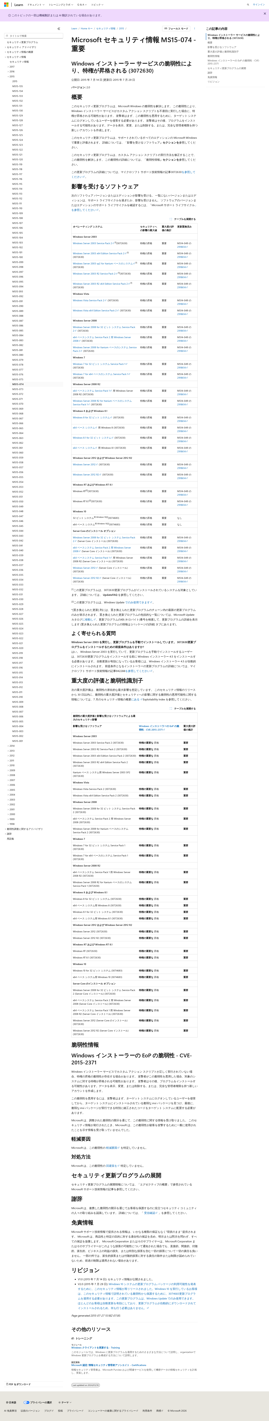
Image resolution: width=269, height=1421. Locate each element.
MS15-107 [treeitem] (17, 223)
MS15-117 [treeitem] (17, 174)
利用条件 (147, 1410)
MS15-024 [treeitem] (17, 628)
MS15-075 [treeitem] (17, 379)
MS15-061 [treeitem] (17, 447)
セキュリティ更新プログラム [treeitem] (22, 42)
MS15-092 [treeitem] (17, 296)
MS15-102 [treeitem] (17, 247)
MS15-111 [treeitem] (17, 203)
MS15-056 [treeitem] (17, 472)
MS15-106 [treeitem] (17, 227)
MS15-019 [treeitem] (17, 653)
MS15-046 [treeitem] (17, 521)
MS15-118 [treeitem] (17, 169)
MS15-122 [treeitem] (17, 149)
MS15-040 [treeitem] (17, 550)
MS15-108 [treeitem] (17, 218)
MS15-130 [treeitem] (17, 110)
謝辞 (210, 72)
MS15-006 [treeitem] (17, 716)
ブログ (47, 1410)
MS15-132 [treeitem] (17, 100)
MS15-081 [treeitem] (17, 350)
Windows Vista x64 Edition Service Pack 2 (95, 310)
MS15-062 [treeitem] (17, 442)
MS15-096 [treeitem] (17, 276)
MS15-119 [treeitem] (17, 164)
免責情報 (212, 77)
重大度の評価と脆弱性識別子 (223, 51)
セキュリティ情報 (105, 28)
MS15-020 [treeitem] (17, 648)
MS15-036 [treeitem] (17, 569)
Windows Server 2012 (84, 464)
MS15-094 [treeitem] (17, 286)
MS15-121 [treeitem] (17, 154)
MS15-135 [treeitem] (17, 86)
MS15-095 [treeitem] (17, 281)
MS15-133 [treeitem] (17, 96)
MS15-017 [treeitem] (17, 662)
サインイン (259, 4)
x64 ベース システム (84, 427)
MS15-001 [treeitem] (17, 741)
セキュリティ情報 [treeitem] (19, 61)
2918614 (181, 246)
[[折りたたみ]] (59, 29)
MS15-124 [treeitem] (17, 139)
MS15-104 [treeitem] (17, 237)
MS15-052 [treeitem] (17, 491)
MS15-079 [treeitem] (17, 359)
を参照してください (137, 671)
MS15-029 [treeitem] (17, 604)
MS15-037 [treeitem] (17, 565)
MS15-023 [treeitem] (17, 633)
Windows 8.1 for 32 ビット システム (92, 437)
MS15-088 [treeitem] (17, 315)
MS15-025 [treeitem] (17, 623)
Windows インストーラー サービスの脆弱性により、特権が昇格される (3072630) (234, 36)
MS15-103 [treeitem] (17, 242)
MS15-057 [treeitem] (17, 467)
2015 (121, 28)
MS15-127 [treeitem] (17, 125)
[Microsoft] (6, 4)
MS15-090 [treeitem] (17, 306)
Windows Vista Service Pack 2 (88, 300)
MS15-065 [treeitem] (17, 428)
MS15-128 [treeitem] (17, 120)
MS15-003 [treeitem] (17, 731)
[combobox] (33, 36)
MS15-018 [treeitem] (17, 657)
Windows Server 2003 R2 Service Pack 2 (94, 273)
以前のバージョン (30, 1410)
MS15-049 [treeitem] (17, 506)
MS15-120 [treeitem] (17, 159)
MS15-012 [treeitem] (17, 687)
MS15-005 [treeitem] (17, 721)
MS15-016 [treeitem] (17, 667)
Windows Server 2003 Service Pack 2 (92, 243)
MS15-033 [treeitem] (17, 584)
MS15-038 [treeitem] (17, 560)
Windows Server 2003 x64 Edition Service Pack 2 (98, 253)
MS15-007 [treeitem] (17, 711)
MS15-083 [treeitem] (17, 340)
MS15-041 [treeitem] (17, 545)
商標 (158, 1410)
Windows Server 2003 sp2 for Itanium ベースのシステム (103, 263)
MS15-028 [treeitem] (17, 609)
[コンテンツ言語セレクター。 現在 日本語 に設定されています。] (11, 1402)
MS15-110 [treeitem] (17, 208)
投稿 (60, 1410)
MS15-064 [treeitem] (17, 433)
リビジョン (214, 81)
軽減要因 (111, 1147)
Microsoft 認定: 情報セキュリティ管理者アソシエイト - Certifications (108, 1365)
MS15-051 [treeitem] (17, 496)
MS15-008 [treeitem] (17, 706)
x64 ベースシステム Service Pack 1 (91, 390)
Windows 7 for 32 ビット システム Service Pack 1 (99, 364)
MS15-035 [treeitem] (17, 574)
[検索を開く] (248, 5)
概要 (210, 42)
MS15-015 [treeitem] (17, 672)
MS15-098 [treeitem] (17, 266)
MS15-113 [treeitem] (17, 193)
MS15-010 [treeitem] (17, 696)
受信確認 (149, 1213)
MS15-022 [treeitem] (17, 638)
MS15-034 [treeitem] (17, 579)
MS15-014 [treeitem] (17, 677)
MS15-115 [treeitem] (17, 184)
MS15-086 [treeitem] (17, 325)
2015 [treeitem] (14, 81)
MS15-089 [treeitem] (17, 311)
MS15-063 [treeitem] (17, 438)
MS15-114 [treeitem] (17, 188)
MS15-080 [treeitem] (17, 354)
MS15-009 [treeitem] (17, 701)
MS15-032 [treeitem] (17, 589)
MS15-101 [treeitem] (17, 252)
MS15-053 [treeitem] (17, 486)
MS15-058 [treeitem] (17, 462)
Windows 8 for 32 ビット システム (91, 417)
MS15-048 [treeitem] (17, 511)
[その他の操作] (195, 28)
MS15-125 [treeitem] (17, 135)
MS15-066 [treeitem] (17, 423)
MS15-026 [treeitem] (17, 618)
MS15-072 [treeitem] (17, 394)
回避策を (111, 1165)
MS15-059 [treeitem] (17, 457)
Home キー (87, 28)
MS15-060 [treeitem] (17, 452)
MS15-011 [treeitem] (17, 692)
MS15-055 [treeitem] (17, 477)
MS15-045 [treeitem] (17, 526)
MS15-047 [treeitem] (17, 516)
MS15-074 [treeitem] (18, 384)
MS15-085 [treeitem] (17, 330)
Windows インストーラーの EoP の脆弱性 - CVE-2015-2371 (234, 62)
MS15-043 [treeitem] (17, 535)
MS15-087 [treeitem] (17, 320)
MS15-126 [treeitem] (17, 130)
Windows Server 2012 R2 (86, 474)
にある (135, 699)
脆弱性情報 (214, 56)
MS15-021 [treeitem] (17, 643)
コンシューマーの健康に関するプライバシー (112, 1410)
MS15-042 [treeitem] (17, 540)
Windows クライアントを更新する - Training (95, 1347)
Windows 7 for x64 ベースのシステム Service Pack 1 (100, 374)
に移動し (87, 619)
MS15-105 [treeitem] (17, 232)
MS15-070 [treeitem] (17, 403)
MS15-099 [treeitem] (17, 262)
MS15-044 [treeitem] (17, 530)
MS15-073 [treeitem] (17, 389)
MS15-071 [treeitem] (17, 399)
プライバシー (74, 1410)
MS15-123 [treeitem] (17, 144)
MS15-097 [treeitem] (17, 271)
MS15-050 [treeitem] (17, 501)
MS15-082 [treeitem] (17, 345)
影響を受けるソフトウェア (222, 47)
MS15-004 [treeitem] (17, 726)
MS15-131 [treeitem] (17, 105)
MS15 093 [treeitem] (17, 291)
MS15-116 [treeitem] (17, 179)
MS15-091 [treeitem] (17, 301)
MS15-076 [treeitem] (17, 374)
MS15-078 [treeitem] (17, 364)
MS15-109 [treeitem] (17, 213)
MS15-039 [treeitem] (17, 555)
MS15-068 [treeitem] (17, 413)
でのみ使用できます (137, 602)
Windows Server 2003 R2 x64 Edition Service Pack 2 (100, 283)
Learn (74, 28)
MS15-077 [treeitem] (17, 369)
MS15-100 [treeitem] (17, 257)
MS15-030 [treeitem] (17, 599)
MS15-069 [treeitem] (17, 408)
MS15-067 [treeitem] (17, 418)
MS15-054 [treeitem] (17, 481)
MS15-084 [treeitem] (17, 335)
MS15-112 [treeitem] (17, 198)
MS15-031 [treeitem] (17, 594)
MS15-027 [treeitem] (17, 614)
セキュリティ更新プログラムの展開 (227, 68)
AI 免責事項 (10, 1410)
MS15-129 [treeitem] (17, 115)
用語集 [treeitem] (10, 838)
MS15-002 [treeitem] (17, 736)
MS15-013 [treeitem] (17, 682)
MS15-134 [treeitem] (17, 91)
